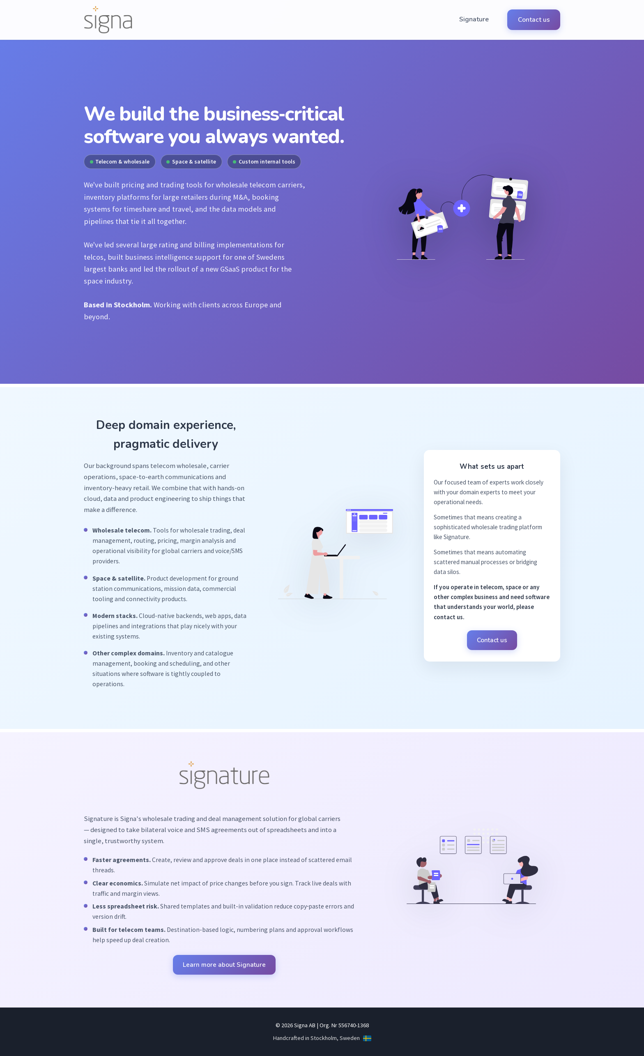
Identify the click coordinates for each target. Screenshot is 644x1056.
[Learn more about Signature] (224, 782)
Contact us (535, 20)
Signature (479, 20)
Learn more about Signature (224, 965)
